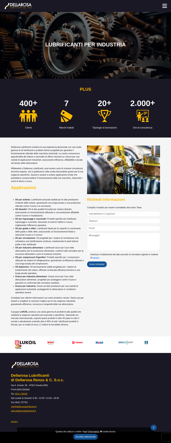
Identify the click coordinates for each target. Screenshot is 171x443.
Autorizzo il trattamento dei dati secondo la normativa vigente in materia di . (124, 256)
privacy (96, 258)
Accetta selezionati (85, 436)
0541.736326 (21, 394)
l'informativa (93, 431)
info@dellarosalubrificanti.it (23, 407)
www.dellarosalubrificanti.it (23, 411)
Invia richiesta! (97, 264)
